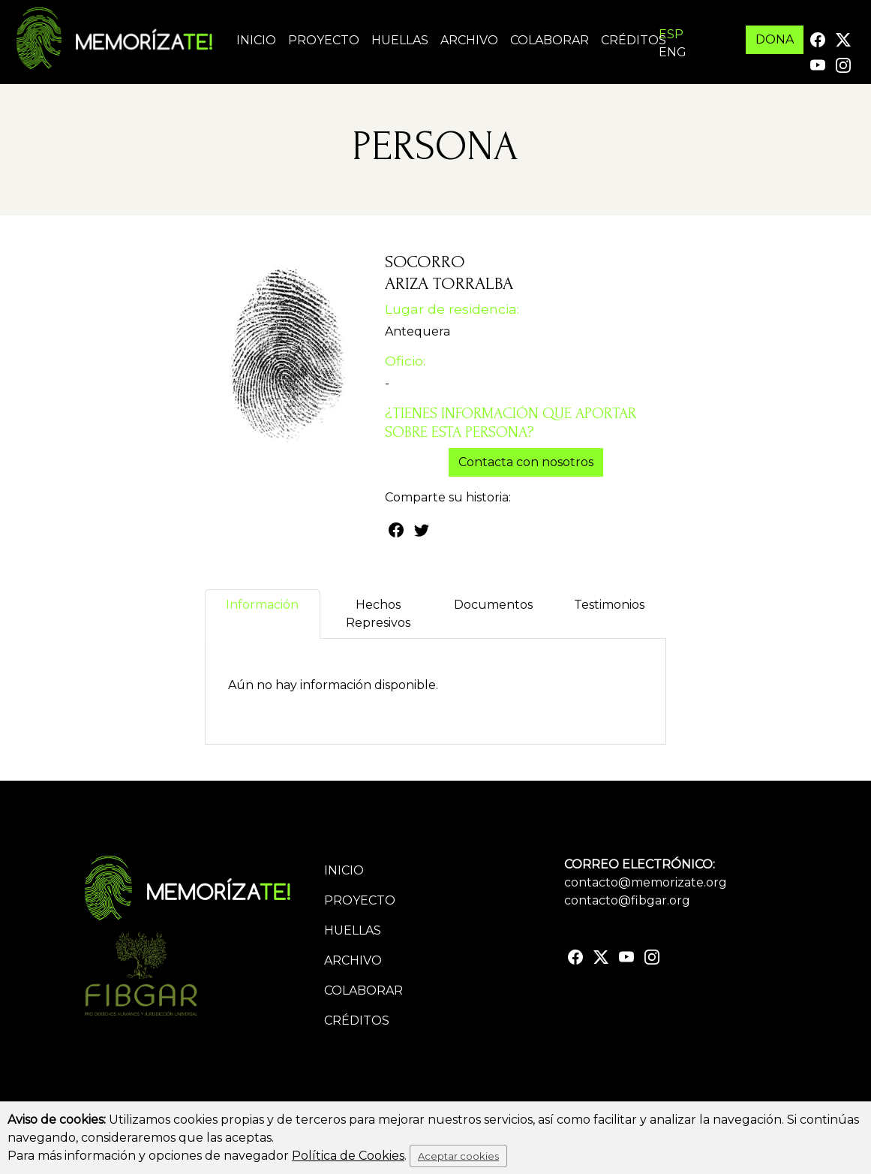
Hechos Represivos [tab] (378, 614)
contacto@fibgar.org (627, 900)
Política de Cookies (348, 1155)
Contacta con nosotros (525, 462)
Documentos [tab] (493, 614)
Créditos (633, 40)
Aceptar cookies (458, 1156)
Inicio (256, 40)
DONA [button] (774, 39)
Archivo (469, 40)
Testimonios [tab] (609, 614)
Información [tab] (262, 614)
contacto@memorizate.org (645, 882)
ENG (672, 52)
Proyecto (323, 40)
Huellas (399, 40)
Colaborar (549, 40)
